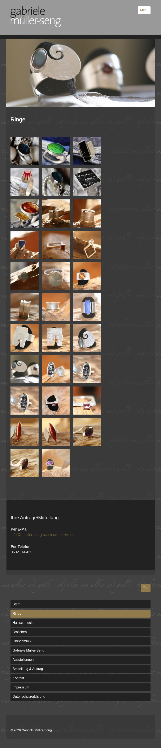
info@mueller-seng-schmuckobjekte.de (42, 535)
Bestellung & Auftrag (28, 669)
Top (145, 588)
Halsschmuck (22, 622)
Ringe (17, 613)
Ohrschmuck (22, 641)
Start (16, 604)
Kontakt (18, 678)
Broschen (20, 632)
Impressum (21, 687)
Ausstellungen (23, 659)
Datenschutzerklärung (29, 696)
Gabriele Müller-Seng (28, 650)
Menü (144, 10)
